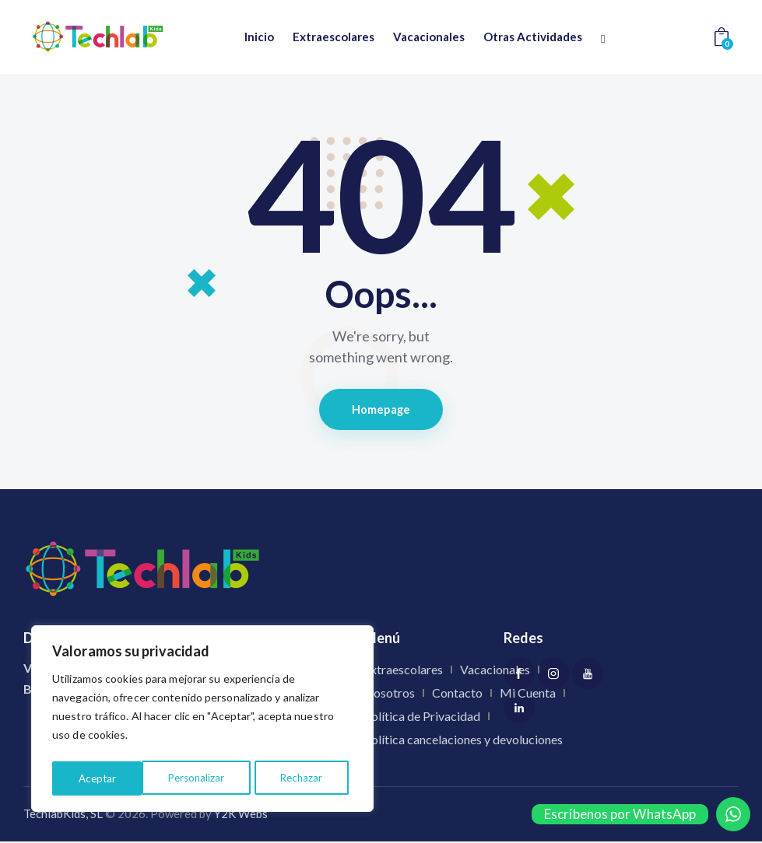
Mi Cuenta (528, 694)
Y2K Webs (241, 816)
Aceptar (308, 778)
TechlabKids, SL (63, 816)
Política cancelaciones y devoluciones (463, 740)
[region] (202, 721)
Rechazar (212, 778)
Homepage (381, 410)
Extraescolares (403, 670)
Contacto (457, 694)
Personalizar (105, 778)
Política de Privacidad (421, 717)
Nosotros (389, 694)
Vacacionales (495, 670)
